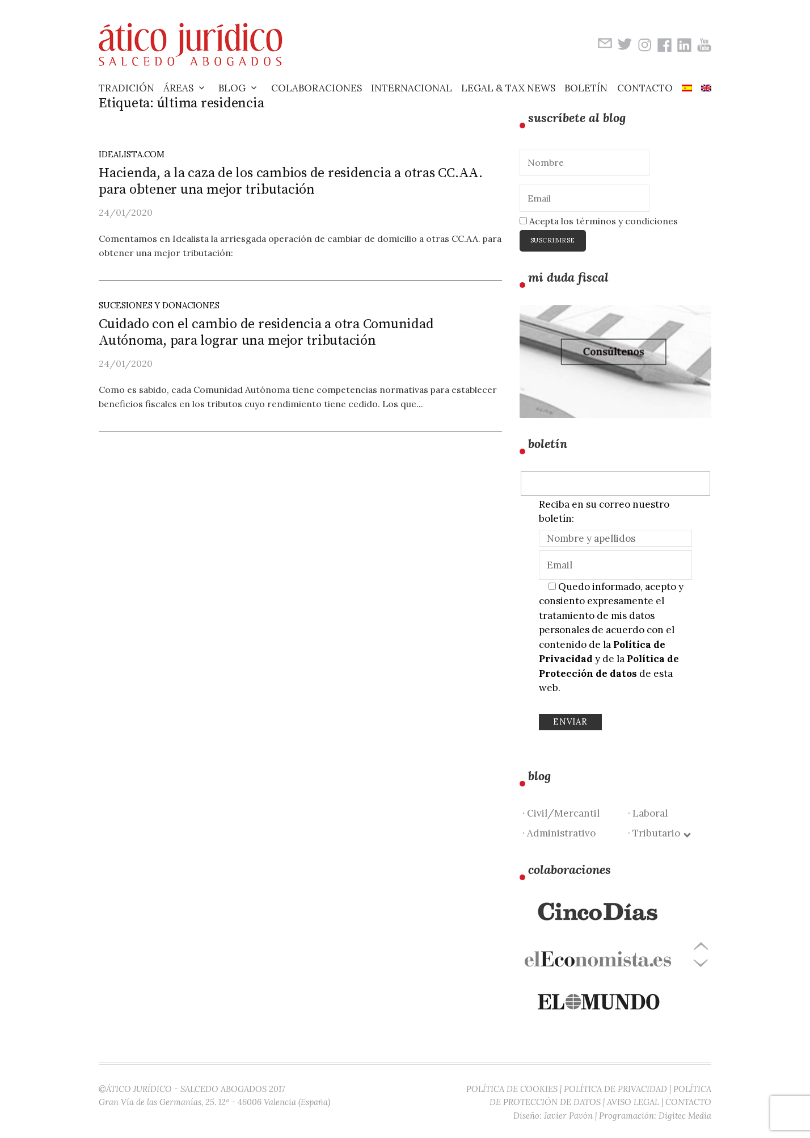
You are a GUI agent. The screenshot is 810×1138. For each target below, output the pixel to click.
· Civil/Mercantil (561, 813)
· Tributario (659, 833)
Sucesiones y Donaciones (159, 305)
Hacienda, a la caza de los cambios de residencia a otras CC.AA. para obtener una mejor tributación (291, 181)
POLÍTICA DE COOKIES (512, 1088)
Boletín (586, 88)
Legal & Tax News (508, 88)
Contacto (645, 88)
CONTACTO (688, 1102)
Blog (232, 88)
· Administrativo (559, 833)
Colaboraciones (316, 88)
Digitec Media (685, 1115)
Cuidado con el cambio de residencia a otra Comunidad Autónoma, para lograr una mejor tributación (266, 332)
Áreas (178, 88)
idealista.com (131, 154)
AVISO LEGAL (633, 1102)
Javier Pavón (568, 1115)
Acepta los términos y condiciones (599, 221)
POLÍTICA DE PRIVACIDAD (615, 1088)
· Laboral (648, 813)
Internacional (411, 88)
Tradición (126, 88)
